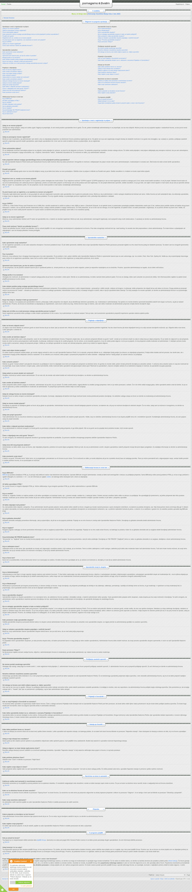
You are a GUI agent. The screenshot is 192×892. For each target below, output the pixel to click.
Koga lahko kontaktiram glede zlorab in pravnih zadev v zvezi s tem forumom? (121, 103)
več (13, 889)
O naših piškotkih (26, 886)
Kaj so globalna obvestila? (10, 106)
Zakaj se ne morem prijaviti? (10, 28)
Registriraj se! (180, 4)
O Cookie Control (11, 861)
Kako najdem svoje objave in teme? (108, 74)
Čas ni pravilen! (7, 53)
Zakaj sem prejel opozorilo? (10, 84)
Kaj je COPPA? (7, 41)
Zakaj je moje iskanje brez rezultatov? (109, 68)
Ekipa (161, 878)
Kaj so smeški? (7, 102)
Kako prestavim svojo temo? (10, 92)
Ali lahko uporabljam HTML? (10, 100)
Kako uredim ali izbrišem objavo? (12, 71)
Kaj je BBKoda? (7, 98)
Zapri (31, 861)
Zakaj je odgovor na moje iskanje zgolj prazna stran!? (114, 70)
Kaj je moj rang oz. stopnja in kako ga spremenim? (17, 61)
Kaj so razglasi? (7, 108)
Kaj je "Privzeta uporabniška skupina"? (109, 40)
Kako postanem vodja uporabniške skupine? (111, 36)
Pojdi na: (151, 875)
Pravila (9, 4)
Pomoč (3, 4)
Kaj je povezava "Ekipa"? (105, 41)
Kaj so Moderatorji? (103, 30)
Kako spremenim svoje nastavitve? (12, 52)
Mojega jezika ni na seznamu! (11, 57)
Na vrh (7, 132)
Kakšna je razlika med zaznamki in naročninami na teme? (115, 80)
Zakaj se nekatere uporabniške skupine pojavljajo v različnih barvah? (118, 38)
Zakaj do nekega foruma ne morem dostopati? (16, 81)
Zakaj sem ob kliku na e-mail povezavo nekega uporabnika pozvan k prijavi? (25, 63)
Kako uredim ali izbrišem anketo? (12, 79)
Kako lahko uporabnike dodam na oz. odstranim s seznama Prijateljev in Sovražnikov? (123, 60)
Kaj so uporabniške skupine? (106, 32)
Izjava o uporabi (155, 878)
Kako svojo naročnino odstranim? (108, 84)
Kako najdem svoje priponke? (106, 92)
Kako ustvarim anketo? (9, 75)
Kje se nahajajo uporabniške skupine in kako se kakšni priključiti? (117, 34)
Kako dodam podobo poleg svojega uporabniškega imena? (20, 59)
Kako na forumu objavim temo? (11, 69)
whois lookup (172, 861)
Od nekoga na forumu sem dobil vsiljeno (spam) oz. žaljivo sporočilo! (118, 52)
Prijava (187, 4)
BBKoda (5, 475)
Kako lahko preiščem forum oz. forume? (110, 66)
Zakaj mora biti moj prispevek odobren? (14, 90)
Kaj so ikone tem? (7, 113)
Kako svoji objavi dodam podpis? (12, 73)
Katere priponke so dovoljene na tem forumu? (111, 91)
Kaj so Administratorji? (104, 28)
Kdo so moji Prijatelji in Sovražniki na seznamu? (112, 58)
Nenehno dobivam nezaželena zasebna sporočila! (113, 50)
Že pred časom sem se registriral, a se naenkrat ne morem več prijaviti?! (24, 40)
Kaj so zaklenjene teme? (9, 112)
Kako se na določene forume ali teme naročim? (112, 82)
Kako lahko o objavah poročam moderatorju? (15, 86)
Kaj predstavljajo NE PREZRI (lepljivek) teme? (16, 110)
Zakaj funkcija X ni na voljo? (106, 101)
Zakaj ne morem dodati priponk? (12, 83)
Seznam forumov (9, 18)
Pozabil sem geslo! (8, 36)
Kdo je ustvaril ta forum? (105, 99)
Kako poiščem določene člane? (107, 72)
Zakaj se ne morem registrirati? (11, 43)
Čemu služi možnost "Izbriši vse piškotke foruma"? (17, 45)
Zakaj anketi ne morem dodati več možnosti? (15, 77)
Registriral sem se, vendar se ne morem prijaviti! (16, 38)
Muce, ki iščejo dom (79, 14)
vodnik (49, 477)
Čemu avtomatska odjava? (10, 32)
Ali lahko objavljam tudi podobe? (12, 104)
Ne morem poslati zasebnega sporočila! (109, 48)
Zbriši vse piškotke (169, 878)
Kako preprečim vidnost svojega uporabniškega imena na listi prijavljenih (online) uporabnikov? (30, 34)
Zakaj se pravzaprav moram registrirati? (14, 30)
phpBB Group (41, 840)
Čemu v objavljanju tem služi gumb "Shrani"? (15, 88)
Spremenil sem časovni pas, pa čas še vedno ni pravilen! (19, 55)
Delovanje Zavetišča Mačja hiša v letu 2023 (104, 14)
